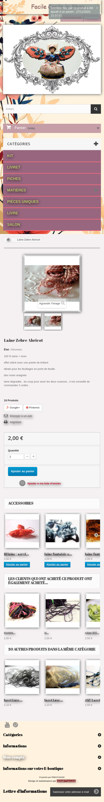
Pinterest (33, 407)
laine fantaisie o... (58, 554)
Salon (13, 224)
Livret (13, 167)
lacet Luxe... (13, 700)
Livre (12, 213)
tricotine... (9, 632)
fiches (14, 179)
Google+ (13, 407)
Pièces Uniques (22, 202)
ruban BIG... (92, 632)
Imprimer (15, 422)
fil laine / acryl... (16, 554)
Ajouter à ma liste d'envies (44, 483)
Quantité (13, 450)
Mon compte (14, 757)
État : (7, 349)
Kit (10, 156)
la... (46, 632)
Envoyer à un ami (21, 415)
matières (16, 190)
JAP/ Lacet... (94, 700)
